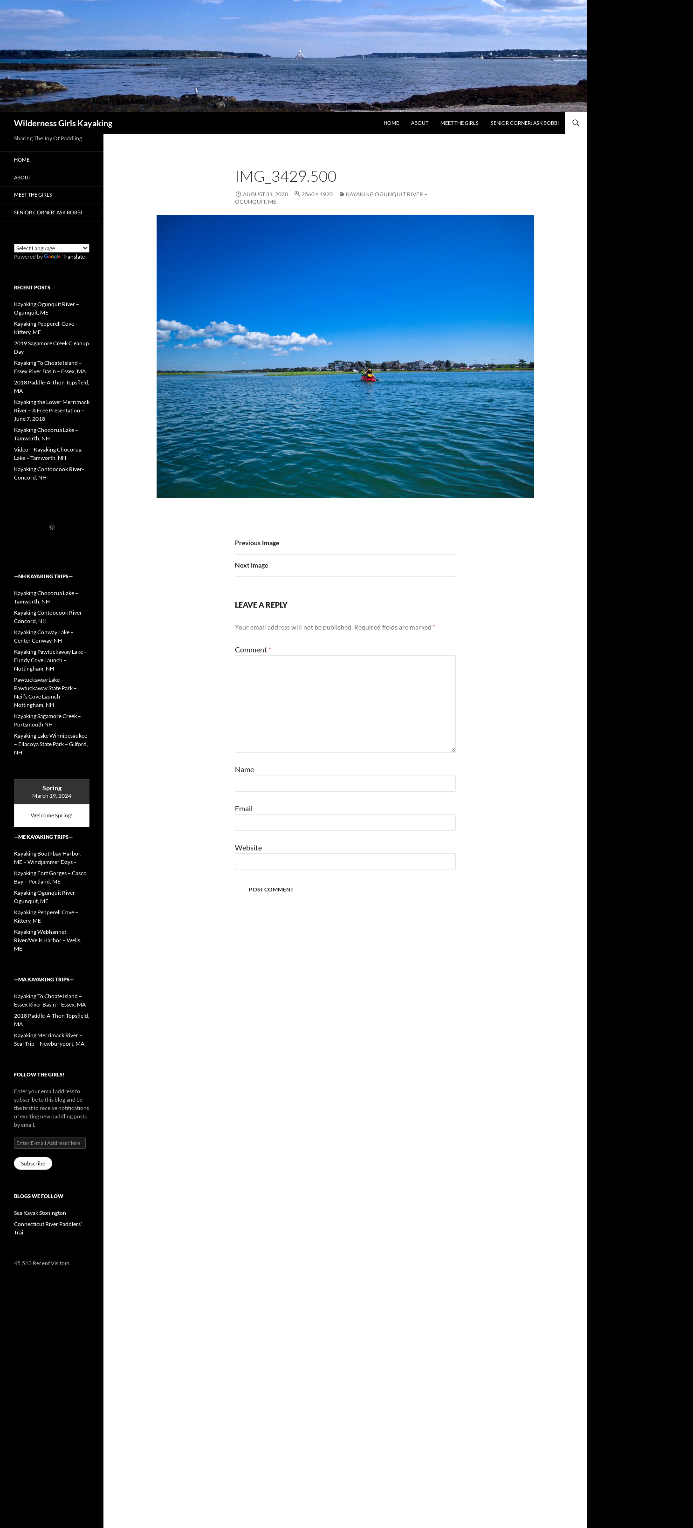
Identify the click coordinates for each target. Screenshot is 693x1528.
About (419, 123)
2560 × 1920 (317, 194)
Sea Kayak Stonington (40, 1212)
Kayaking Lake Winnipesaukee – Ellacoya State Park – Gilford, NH (51, 744)
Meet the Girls (459, 123)
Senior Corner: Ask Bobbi (525, 123)
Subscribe (33, 1163)
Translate (64, 256)
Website (248, 847)
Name (244, 769)
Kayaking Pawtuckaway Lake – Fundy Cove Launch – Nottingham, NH (50, 660)
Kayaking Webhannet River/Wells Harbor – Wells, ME (48, 940)
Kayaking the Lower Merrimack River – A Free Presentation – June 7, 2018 (51, 410)
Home (391, 123)
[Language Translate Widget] (51, 248)
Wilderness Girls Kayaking (63, 123)
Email (244, 808)
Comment (253, 649)
